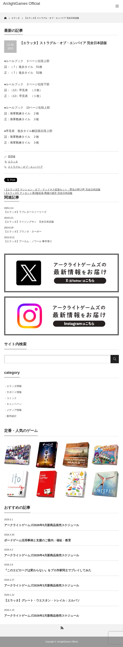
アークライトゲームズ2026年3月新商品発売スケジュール (41, 585)
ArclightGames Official (67, 642)
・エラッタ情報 (13, 386)
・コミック (10, 398)
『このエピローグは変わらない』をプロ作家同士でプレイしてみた (47, 570)
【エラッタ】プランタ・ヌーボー (22, 231)
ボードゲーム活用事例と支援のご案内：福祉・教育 (37, 540)
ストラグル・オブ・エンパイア (25, 166)
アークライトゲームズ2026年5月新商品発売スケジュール (41, 525)
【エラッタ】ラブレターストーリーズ (25, 212)
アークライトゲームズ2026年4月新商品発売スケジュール (41, 555)
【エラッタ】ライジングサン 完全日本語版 (29, 221)
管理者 (11, 156)
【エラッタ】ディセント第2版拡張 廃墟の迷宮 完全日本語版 (38, 193)
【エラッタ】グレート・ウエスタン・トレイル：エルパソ (42, 600)
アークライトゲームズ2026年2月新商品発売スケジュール (41, 615)
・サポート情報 (13, 392)
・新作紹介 (10, 416)
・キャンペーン (13, 404)
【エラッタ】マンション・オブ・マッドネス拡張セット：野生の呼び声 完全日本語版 (52, 189)
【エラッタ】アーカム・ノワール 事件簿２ (28, 241)
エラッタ (13, 161)
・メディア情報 (13, 410)
